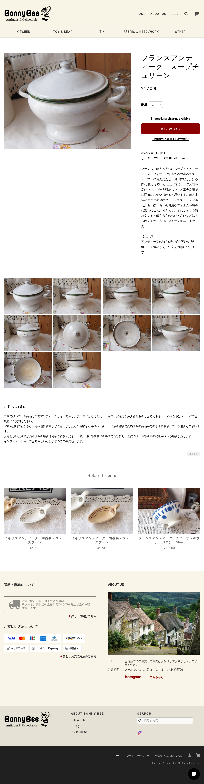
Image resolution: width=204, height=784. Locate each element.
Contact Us (80, 731)
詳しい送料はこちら (83, 616)
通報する (193, 453)
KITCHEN (23, 31)
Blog (175, 13)
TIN (102, 31)
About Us (158, 13)
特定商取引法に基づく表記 (168, 755)
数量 (144, 104)
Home (141, 13)
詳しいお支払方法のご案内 (79, 656)
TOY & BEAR (63, 31)
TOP (118, 755)
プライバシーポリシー (138, 755)
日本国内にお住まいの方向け (170, 139)
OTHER (180, 31)
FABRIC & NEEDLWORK (141, 31)
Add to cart (170, 128)
